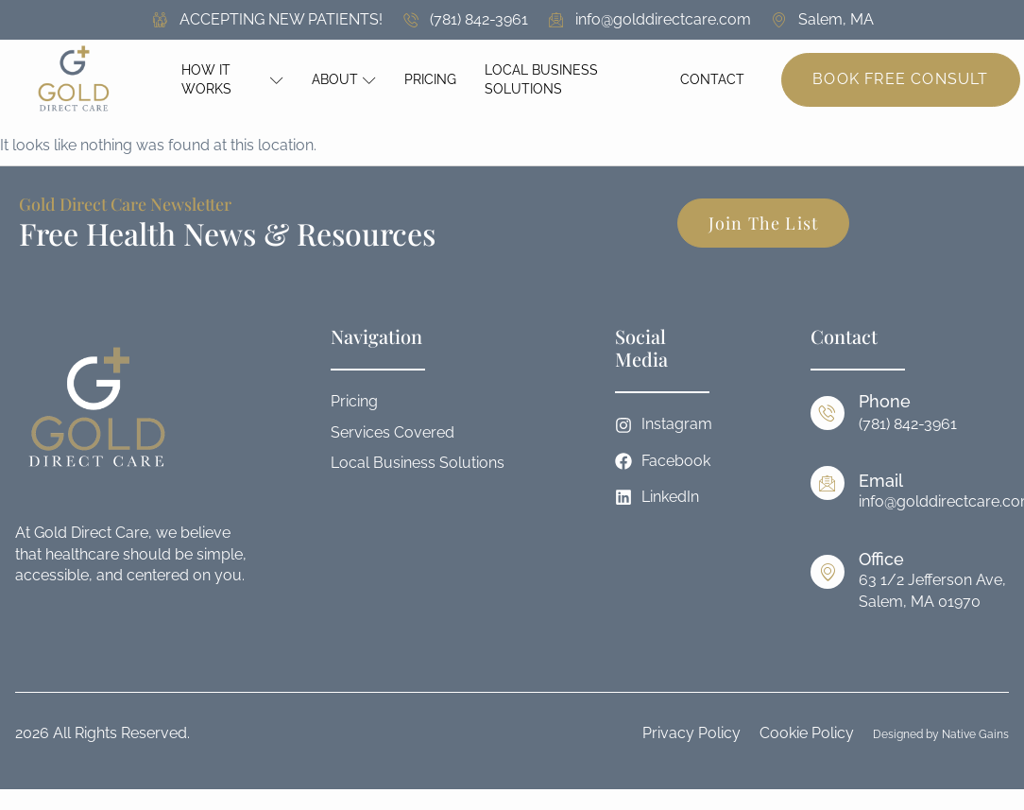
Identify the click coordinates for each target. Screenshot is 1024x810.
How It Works (232, 79)
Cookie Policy (806, 733)
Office (881, 559)
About (344, 79)
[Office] (828, 572)
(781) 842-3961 (908, 424)
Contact (712, 79)
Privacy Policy (691, 733)
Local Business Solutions (541, 79)
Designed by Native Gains (941, 734)
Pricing (430, 79)
